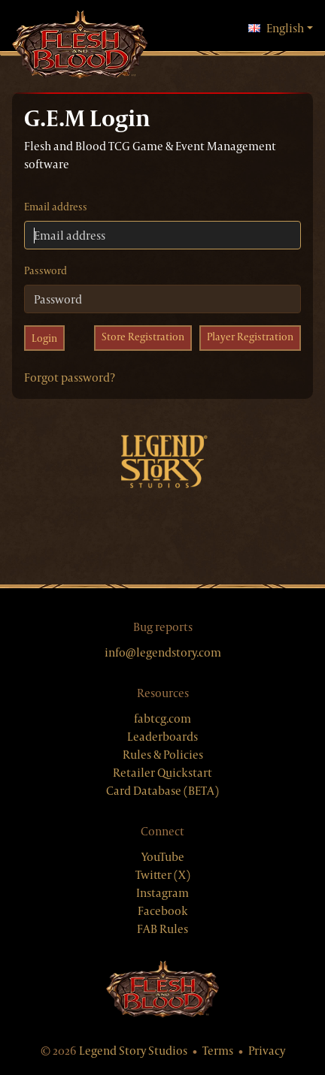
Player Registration (250, 336)
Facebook (163, 911)
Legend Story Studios (133, 1050)
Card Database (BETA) (162, 791)
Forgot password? (69, 377)
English (280, 28)
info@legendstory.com (163, 652)
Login (44, 338)
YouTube (162, 857)
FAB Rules (162, 929)
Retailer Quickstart (162, 773)
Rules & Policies (163, 754)
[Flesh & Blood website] (162, 989)
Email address (55, 206)
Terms (217, 1050)
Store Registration (143, 336)
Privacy (266, 1050)
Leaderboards (162, 736)
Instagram (162, 893)
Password (45, 270)
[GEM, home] (79, 46)
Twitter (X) (162, 875)
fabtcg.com (162, 718)
